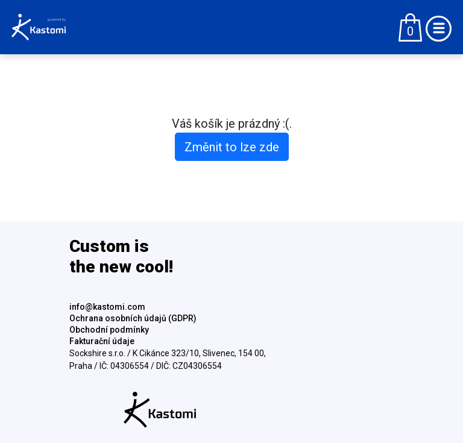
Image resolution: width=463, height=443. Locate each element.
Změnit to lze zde (231, 147)
